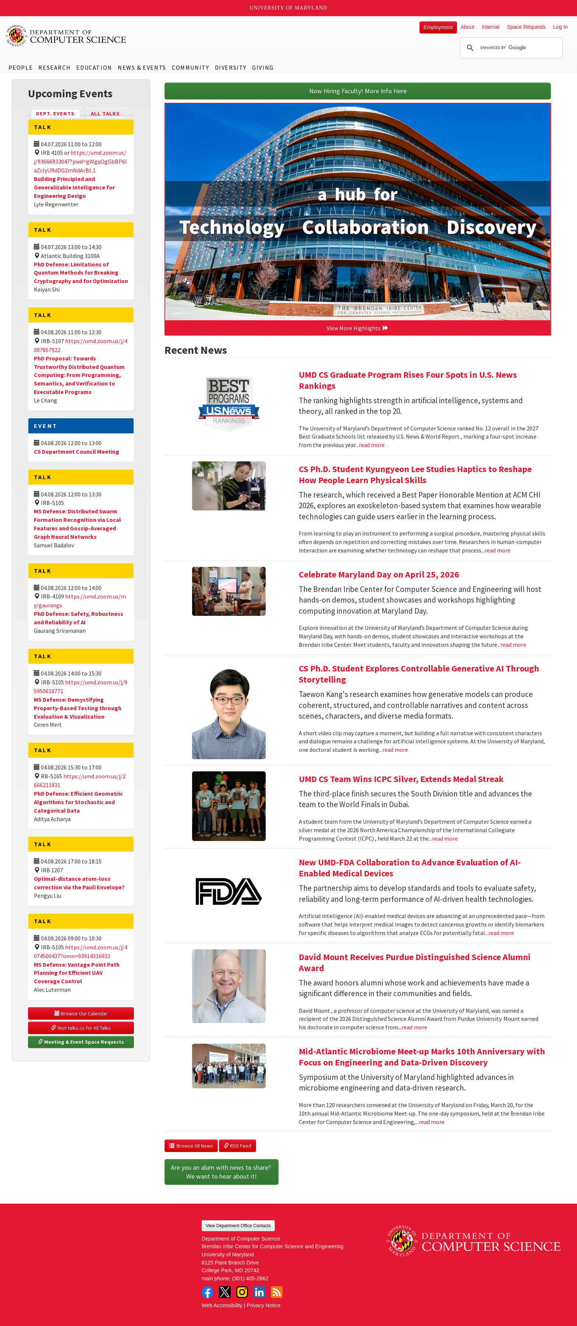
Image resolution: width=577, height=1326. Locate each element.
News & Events (142, 67)
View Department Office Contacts (238, 1225)
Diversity (231, 67)
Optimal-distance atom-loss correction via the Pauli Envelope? (79, 883)
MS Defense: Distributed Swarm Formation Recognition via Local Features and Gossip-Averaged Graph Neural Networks (77, 523)
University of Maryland (289, 8)
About (468, 27)
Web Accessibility (222, 1305)
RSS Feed (237, 1145)
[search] (510, 48)
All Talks (105, 113)
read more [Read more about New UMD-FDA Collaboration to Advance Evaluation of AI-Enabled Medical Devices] (501, 932)
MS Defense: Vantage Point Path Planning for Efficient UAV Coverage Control (77, 973)
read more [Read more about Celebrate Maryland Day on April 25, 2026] (513, 644)
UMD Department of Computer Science (66, 35)
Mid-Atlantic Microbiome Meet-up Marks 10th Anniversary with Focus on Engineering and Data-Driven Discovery (422, 1057)
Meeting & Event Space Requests (81, 1042)
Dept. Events (58, 113)
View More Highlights (358, 328)
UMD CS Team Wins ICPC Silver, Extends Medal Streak (401, 779)
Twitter (225, 1292)
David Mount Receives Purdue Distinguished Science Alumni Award (415, 962)
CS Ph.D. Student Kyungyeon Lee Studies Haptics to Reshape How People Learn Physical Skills (415, 474)
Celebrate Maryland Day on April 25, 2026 (379, 574)
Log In (560, 27)
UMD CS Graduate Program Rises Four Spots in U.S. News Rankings (408, 380)
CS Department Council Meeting (76, 451)
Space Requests (526, 27)
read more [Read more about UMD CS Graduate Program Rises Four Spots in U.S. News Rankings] (372, 445)
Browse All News (191, 1145)
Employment (438, 27)
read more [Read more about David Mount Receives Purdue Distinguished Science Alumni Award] (414, 1027)
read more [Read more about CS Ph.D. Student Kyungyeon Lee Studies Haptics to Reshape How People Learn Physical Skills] (497, 550)
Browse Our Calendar (80, 1013)
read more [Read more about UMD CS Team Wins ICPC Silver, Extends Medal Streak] (445, 838)
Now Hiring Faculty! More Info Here (358, 91)
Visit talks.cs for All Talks (81, 1028)
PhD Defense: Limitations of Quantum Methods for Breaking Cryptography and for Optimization (81, 273)
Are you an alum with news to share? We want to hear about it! (221, 1171)
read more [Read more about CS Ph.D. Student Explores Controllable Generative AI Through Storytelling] (395, 749)
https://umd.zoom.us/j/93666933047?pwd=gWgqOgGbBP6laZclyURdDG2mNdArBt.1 (80, 161)
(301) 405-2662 (250, 1278)
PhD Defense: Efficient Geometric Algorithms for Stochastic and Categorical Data (78, 802)
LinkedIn (259, 1292)
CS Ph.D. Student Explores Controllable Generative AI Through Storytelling (419, 674)
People (20, 67)
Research (54, 67)
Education (94, 67)
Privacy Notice (263, 1305)
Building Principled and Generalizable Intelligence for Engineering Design (74, 187)
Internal (490, 27)
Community (190, 67)
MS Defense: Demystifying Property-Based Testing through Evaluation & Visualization (77, 708)
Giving (263, 67)
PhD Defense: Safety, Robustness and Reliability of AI (78, 618)
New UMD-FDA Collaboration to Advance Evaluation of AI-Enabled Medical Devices (410, 867)
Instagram (242, 1292)
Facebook (207, 1292)
